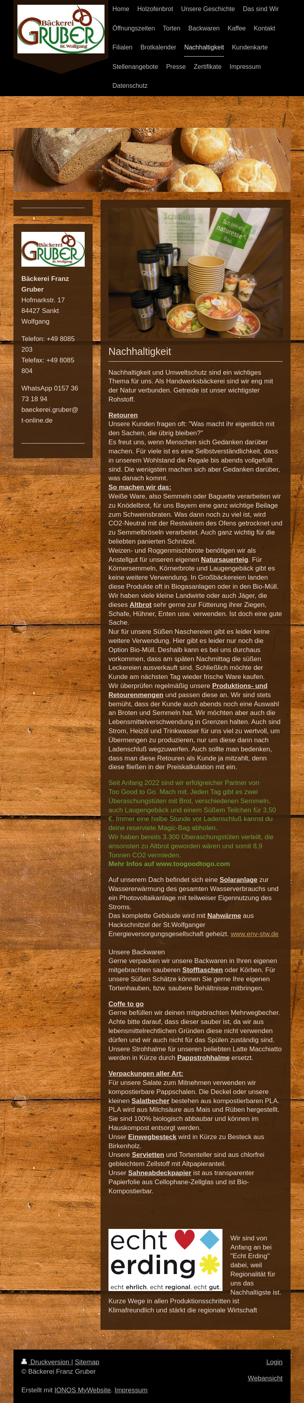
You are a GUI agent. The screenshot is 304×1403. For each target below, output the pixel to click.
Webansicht (265, 1378)
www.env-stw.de (255, 934)
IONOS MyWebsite (83, 1390)
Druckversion (46, 1362)
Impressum (131, 1390)
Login (274, 1362)
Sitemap (87, 1362)
